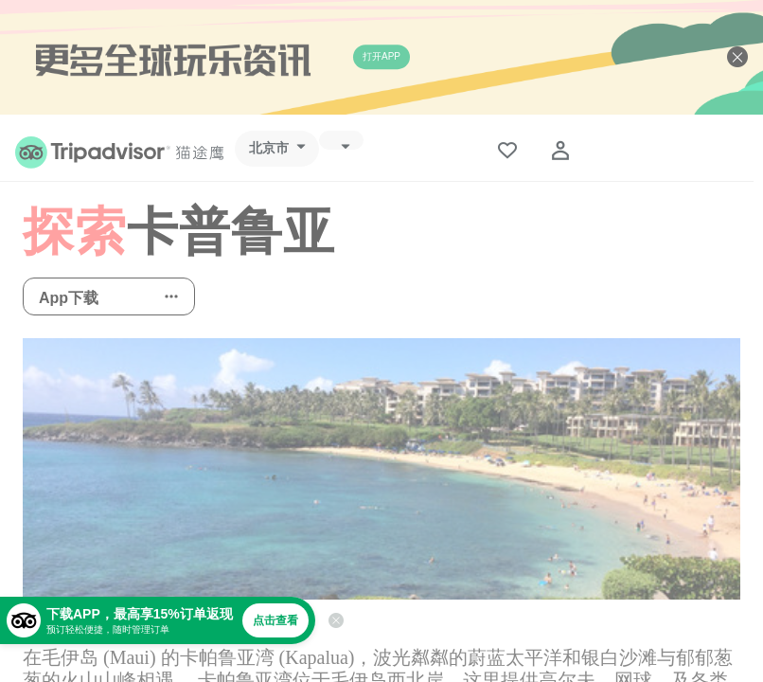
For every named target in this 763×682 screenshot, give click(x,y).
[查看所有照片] (381, 469)
